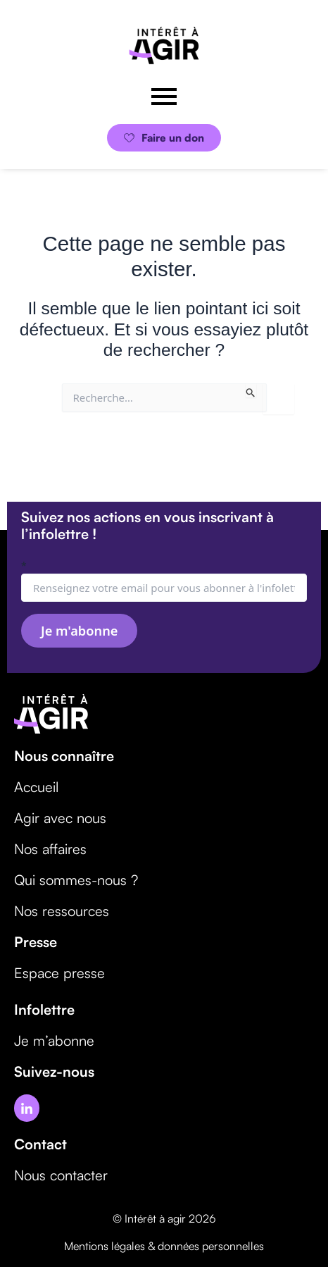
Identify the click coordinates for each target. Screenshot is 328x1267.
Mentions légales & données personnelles (164, 1246)
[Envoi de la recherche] (251, 390)
